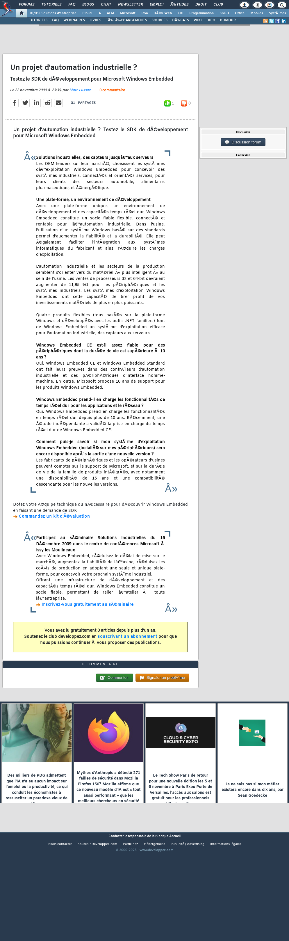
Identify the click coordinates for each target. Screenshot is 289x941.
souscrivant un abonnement (127, 651)
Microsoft (127, 13)
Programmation (201, 13)
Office (240, 13)
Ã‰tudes (179, 4)
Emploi (156, 4)
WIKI (198, 20)
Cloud (87, 13)
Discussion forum (243, 142)
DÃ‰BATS (180, 20)
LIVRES (95, 20)
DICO (210, 20)
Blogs (88, 4)
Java (144, 13)
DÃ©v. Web (163, 13)
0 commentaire (112, 104)
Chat (106, 4)
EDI (180, 13)
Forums (26, 4)
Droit (201, 4)
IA (99, 13)
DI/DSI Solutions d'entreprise (53, 13)
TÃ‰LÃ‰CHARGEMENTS (126, 20)
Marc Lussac (79, 104)
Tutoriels (51, 4)
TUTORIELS (38, 20)
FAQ (72, 4)
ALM (110, 13)
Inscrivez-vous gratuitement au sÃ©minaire (88, 619)
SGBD (224, 13)
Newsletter (130, 4)
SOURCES (159, 20)
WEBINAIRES (74, 20)
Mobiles (256, 13)
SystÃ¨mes (277, 13)
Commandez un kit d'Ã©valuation (54, 531)
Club (218, 4)
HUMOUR (228, 20)
